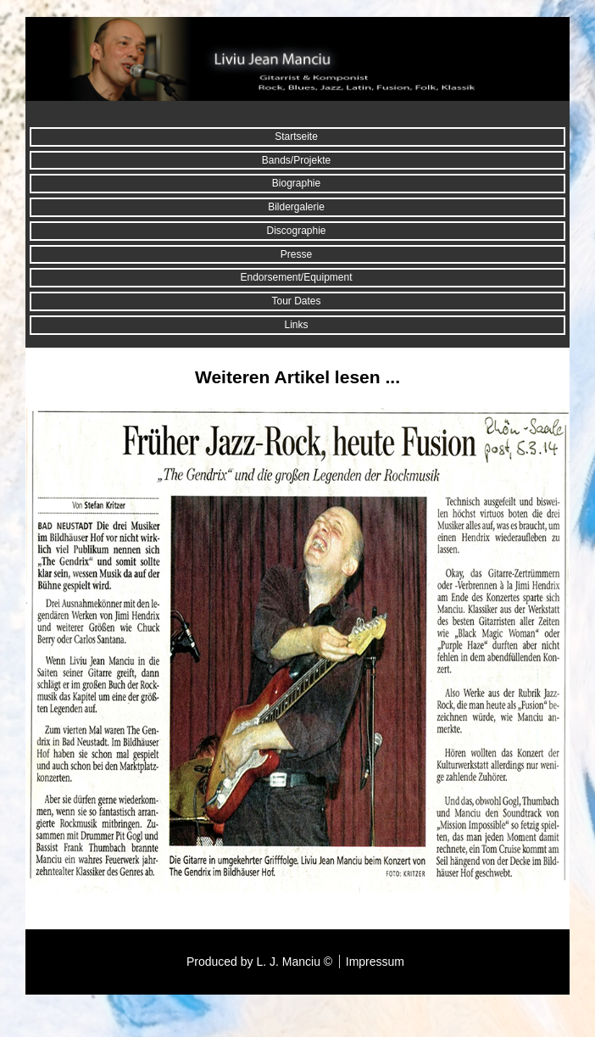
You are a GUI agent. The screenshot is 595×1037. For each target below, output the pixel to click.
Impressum (375, 961)
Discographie (295, 231)
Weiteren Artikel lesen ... (297, 377)
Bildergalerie (296, 207)
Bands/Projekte (296, 160)
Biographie (296, 183)
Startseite (296, 136)
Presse (296, 254)
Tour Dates (295, 301)
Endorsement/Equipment (296, 277)
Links (296, 325)
